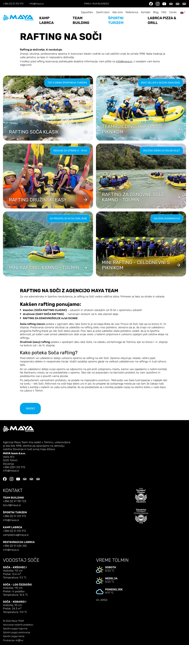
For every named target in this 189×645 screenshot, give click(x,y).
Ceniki (173, 12)
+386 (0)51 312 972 (14, 467)
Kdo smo (118, 12)
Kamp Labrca (46, 20)
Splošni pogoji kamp (13, 636)
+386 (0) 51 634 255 (15, 545)
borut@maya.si (12, 505)
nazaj (30, 408)
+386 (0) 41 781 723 (14, 501)
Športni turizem (116, 20)
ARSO (103, 600)
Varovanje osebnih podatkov (18, 625)
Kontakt (145, 12)
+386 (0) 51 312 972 (13, 3)
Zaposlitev (87, 12)
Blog (155, 12)
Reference (132, 12)
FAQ (163, 12)
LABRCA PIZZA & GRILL (162, 20)
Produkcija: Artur (13, 640)
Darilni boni (103, 12)
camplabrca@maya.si (16, 534)
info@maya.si (36, 3)
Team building (81, 20)
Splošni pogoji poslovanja (16, 632)
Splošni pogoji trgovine (15, 628)
